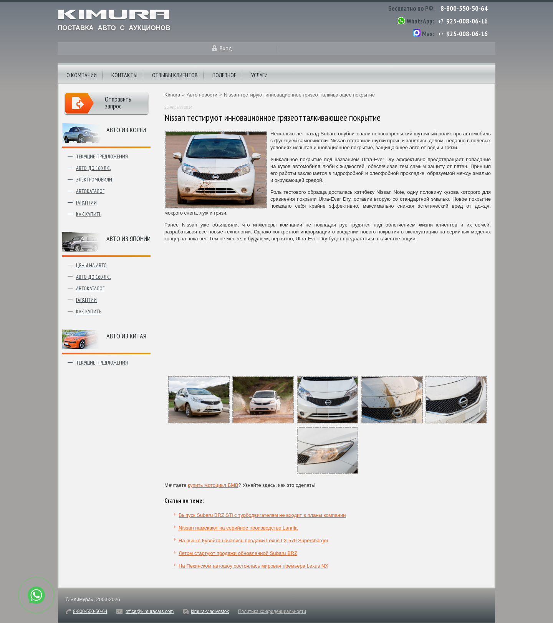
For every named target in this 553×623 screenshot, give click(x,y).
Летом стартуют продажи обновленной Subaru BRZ (238, 553)
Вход (226, 48)
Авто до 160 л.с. (93, 168)
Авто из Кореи (126, 129)
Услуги (259, 75)
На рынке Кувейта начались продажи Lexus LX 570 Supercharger (253, 540)
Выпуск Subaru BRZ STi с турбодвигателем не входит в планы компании (262, 515)
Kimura (172, 95)
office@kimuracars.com (150, 611)
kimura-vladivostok (210, 611)
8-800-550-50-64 (464, 8)
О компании (81, 75)
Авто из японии (128, 238)
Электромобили (94, 179)
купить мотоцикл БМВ (213, 485)
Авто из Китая (126, 335)
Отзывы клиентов (175, 75)
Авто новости (202, 95)
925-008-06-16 (467, 21)
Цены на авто (91, 265)
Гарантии (86, 202)
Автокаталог (90, 191)
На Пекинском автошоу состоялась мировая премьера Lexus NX (253, 566)
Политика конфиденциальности (272, 611)
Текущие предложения (102, 156)
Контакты (124, 75)
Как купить (88, 214)
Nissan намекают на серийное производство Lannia (238, 528)
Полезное (224, 75)
